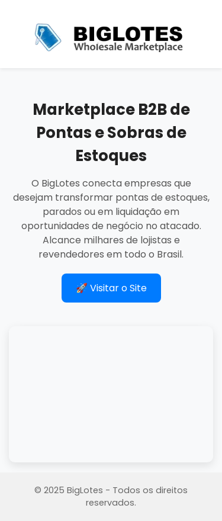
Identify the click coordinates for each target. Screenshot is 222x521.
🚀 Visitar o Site (111, 288)
